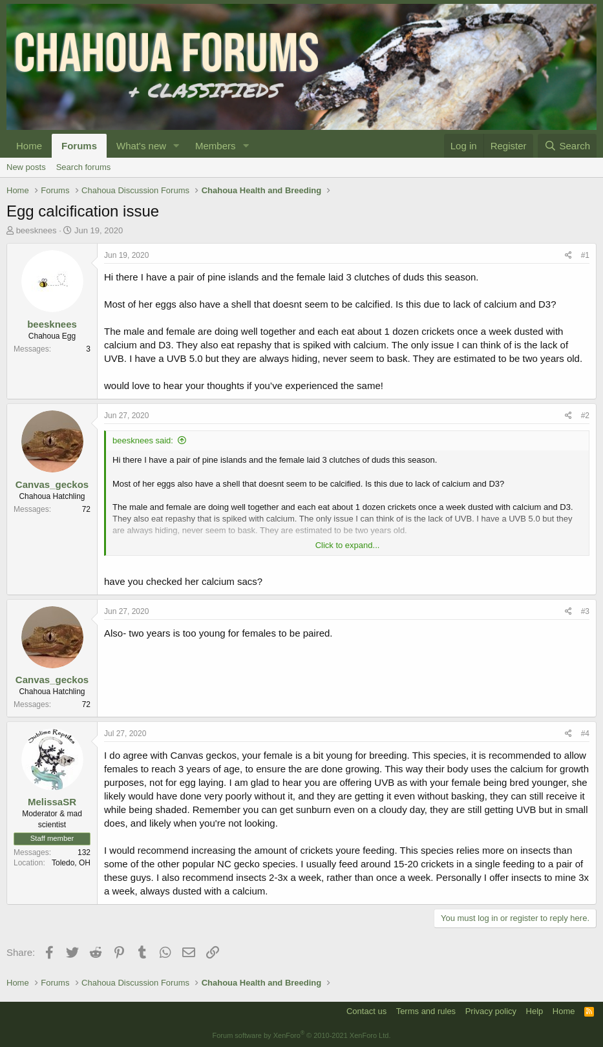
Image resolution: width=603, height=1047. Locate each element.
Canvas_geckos (52, 484)
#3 (585, 611)
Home (29, 145)
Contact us (366, 1011)
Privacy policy (490, 1011)
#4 (585, 733)
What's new (141, 145)
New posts (26, 167)
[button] (176, 146)
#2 (585, 415)
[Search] (567, 146)
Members (215, 145)
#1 (585, 255)
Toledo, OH (71, 862)
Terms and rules (426, 1011)
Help (535, 1011)
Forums (79, 145)
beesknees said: (142, 440)
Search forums (83, 167)
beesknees (36, 230)
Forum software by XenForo (302, 1035)
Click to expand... (347, 545)
